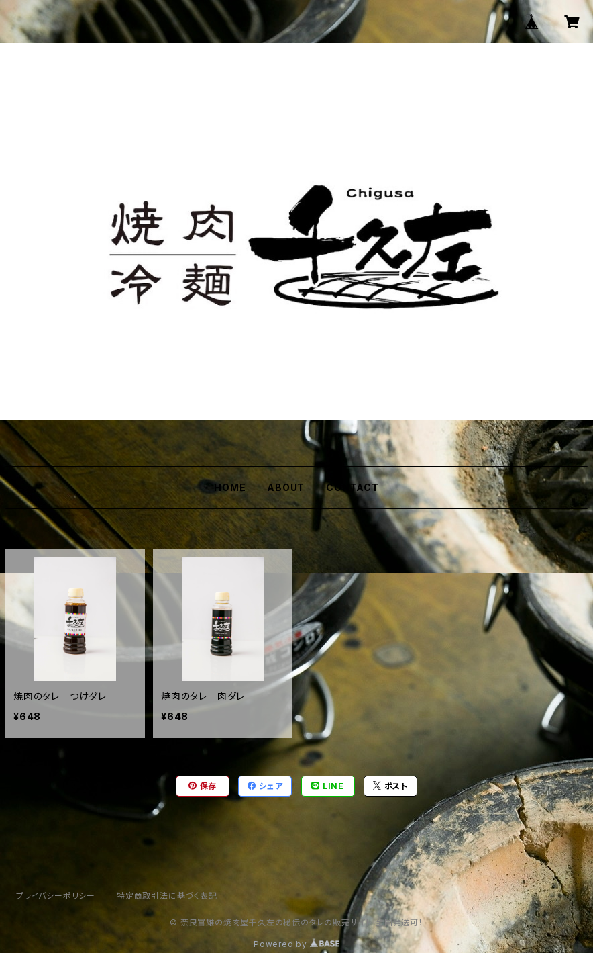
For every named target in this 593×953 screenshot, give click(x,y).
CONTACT (352, 487)
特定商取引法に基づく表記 (167, 896)
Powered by (296, 944)
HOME (230, 487)
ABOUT (286, 487)
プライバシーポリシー (55, 896)
